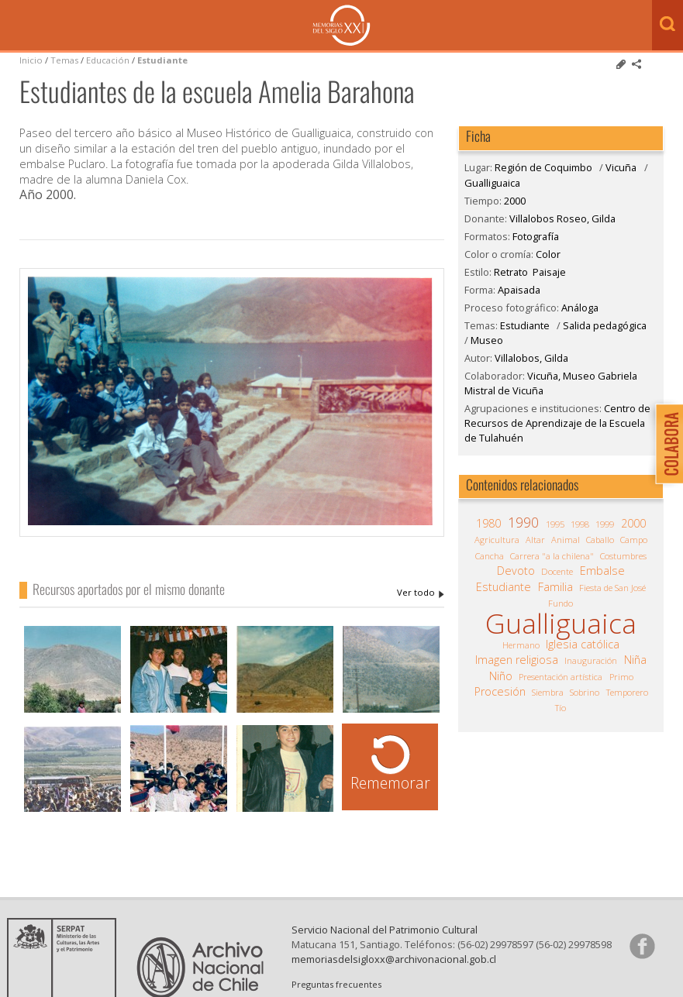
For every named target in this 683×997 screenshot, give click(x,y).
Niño (500, 676)
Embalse (602, 571)
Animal (565, 539)
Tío (560, 707)
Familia (555, 587)
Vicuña (620, 167)
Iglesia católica (582, 644)
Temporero (627, 692)
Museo (487, 340)
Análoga (579, 308)
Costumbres (623, 556)
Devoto (516, 571)
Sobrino (584, 692)
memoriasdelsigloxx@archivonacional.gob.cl (393, 959)
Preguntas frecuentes (336, 984)
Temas (64, 60)
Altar (535, 539)
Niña (635, 660)
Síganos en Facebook (641, 945)
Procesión (500, 692)
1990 (523, 522)
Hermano (521, 645)
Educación (109, 60)
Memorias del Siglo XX (341, 25)
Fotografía (535, 236)
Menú (15, 26)
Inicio (31, 60)
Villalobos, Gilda (531, 358)
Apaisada (519, 290)
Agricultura (496, 539)
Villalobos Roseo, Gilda (420, 592)
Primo (621, 676)
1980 (488, 524)
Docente (557, 571)
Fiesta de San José (612, 587)
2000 (515, 201)
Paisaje (549, 272)
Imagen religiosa (516, 660)
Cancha (489, 556)
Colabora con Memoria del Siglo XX (665, 443)
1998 (580, 524)
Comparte (636, 64)
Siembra (548, 692)
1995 (555, 524)
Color (548, 254)
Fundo (560, 603)
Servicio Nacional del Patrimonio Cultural (384, 930)
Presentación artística (560, 676)
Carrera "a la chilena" (552, 556)
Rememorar (390, 782)
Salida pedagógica (605, 325)
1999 (604, 524)
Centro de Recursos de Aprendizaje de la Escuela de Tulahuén (557, 423)
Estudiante (162, 60)
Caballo (600, 539)
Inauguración (590, 660)
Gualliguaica (492, 183)
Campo (633, 539)
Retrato (511, 272)
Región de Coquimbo (543, 167)
